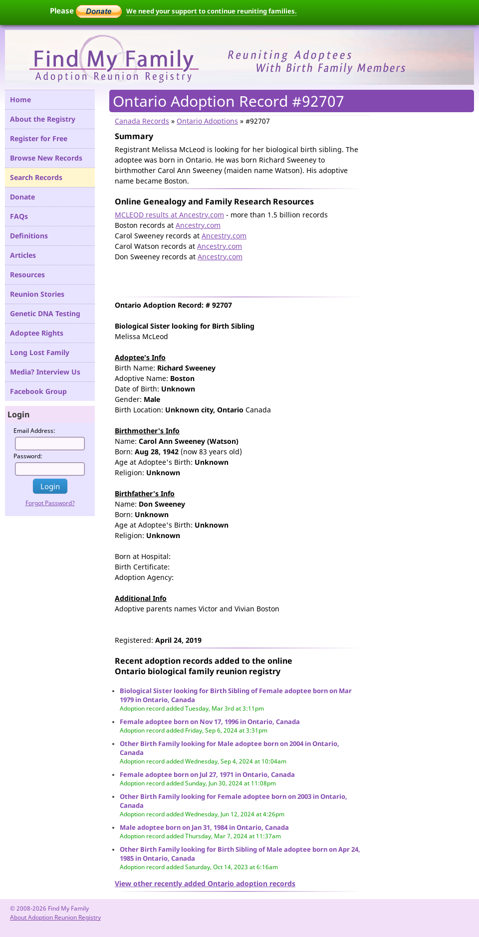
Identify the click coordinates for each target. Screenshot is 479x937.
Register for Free (38, 138)
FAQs (19, 216)
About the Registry (42, 119)
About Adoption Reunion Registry (55, 917)
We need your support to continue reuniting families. (211, 10)
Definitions (29, 235)
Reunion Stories (37, 294)
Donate (22, 196)
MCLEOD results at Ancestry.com (169, 214)
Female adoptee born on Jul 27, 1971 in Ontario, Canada (207, 774)
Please (86, 10)
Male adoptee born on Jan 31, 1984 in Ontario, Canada (204, 827)
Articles (23, 255)
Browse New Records (46, 158)
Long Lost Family (39, 352)
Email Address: (34, 430)
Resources (27, 274)
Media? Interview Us (45, 371)
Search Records (36, 177)
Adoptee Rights (36, 333)
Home (20, 99)
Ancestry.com (198, 225)
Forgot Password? (50, 503)
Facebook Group (38, 391)
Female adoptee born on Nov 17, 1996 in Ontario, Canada (210, 721)
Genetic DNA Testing (45, 313)
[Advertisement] (231, 277)
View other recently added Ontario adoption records (205, 883)
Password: (27, 456)
